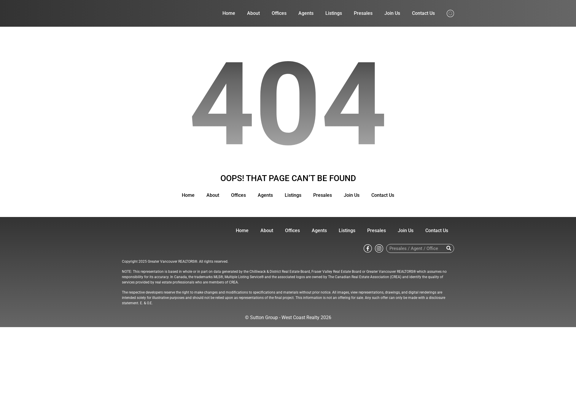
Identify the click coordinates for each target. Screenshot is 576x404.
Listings (333, 13)
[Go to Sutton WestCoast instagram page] (379, 248)
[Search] (448, 248)
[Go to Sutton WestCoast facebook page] (368, 248)
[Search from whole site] (450, 13)
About (253, 13)
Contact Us (423, 13)
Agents (306, 13)
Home (228, 13)
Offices (279, 13)
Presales (363, 13)
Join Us (392, 13)
